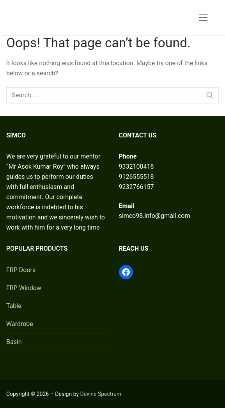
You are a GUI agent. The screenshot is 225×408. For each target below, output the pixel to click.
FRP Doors (20, 270)
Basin (14, 342)
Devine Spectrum (101, 394)
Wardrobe (19, 324)
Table (13, 306)
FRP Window (23, 288)
